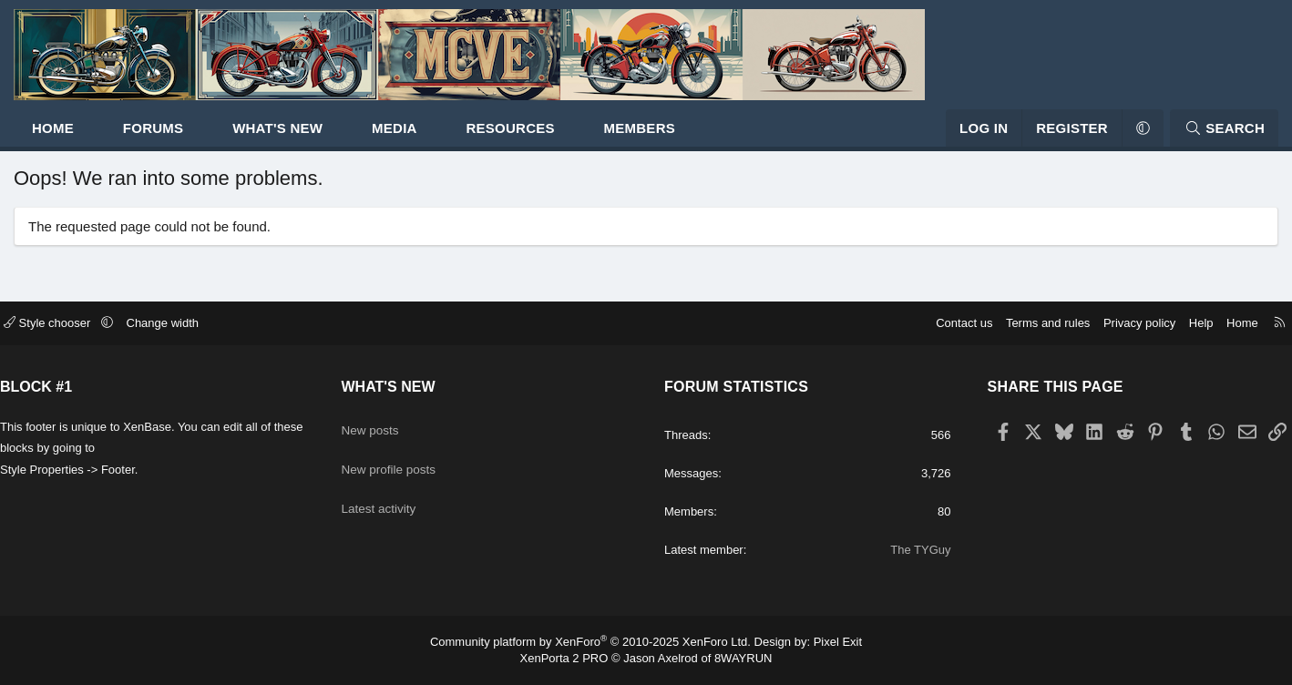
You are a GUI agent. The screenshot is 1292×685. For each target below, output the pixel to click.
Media (448, 137)
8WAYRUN (743, 658)
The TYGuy (880, 549)
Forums (207, 137)
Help (1129, 313)
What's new (331, 137)
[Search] (1170, 137)
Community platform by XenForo (590, 642)
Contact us (892, 313)
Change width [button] (235, 313)
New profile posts (429, 451)
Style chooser (121, 313)
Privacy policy (1067, 313)
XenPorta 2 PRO (564, 658)
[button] (144, 137)
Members (693, 137)
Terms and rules (976, 313)
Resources (563, 137)
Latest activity (418, 487)
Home (107, 137)
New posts (409, 416)
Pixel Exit (838, 642)
